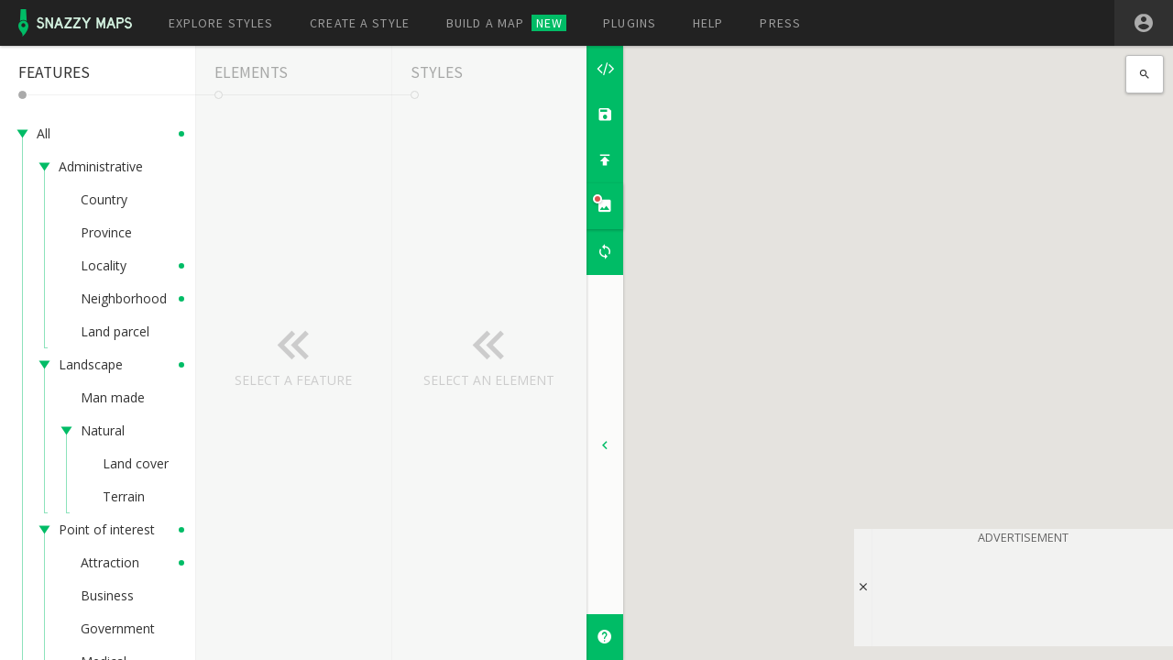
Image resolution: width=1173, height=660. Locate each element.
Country (104, 199)
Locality (103, 265)
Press (780, 23)
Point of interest (107, 529)
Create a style (360, 23)
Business (107, 595)
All (43, 133)
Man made (113, 397)
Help (708, 23)
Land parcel (115, 331)
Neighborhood (124, 298)
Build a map (506, 23)
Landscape (91, 364)
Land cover (136, 463)
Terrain (124, 496)
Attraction (110, 562)
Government (118, 628)
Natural (103, 430)
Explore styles (221, 23)
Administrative (101, 166)
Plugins (629, 23)
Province (106, 232)
